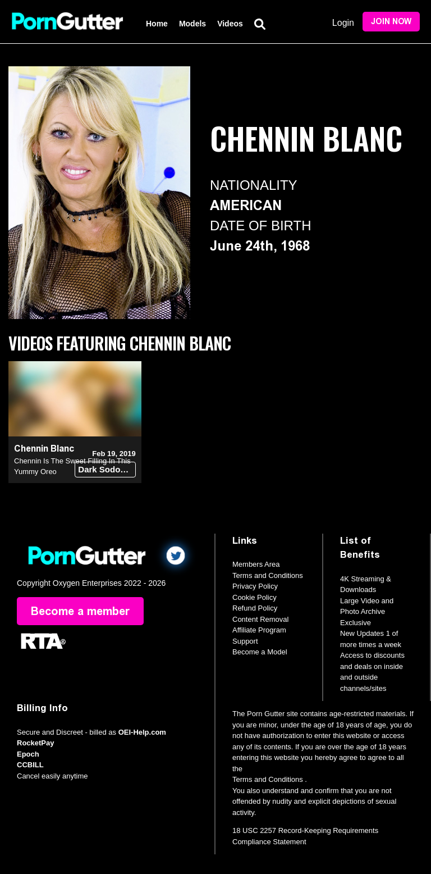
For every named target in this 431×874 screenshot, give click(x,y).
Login (343, 23)
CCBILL (30, 765)
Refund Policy (254, 608)
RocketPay (35, 743)
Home (157, 23)
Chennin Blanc (44, 448)
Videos (230, 23)
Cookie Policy (254, 597)
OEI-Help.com (142, 732)
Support (245, 641)
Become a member (80, 611)
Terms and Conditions (267, 575)
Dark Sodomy (105, 469)
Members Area (256, 564)
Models (192, 23)
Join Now (391, 21)
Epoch (28, 754)
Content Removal (260, 619)
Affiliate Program (259, 630)
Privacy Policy (255, 586)
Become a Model (259, 652)
